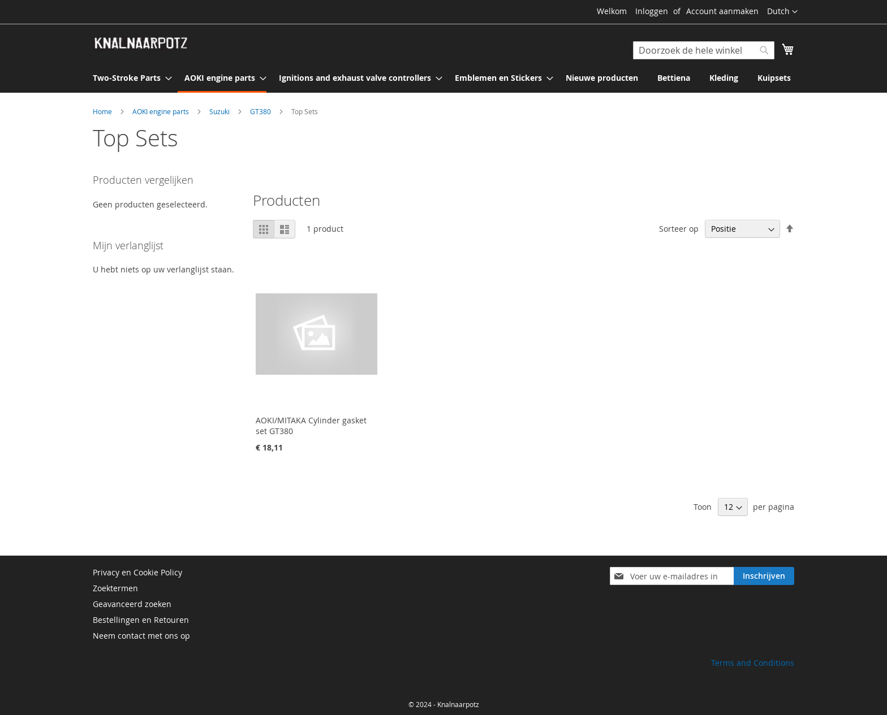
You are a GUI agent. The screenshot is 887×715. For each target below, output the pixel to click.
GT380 (261, 111)
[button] (782, 12)
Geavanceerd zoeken (132, 604)
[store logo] (141, 43)
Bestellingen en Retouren (141, 619)
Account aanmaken (722, 11)
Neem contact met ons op (141, 635)
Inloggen (651, 11)
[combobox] (703, 50)
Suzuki (220, 111)
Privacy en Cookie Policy (137, 572)
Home (103, 111)
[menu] (443, 78)
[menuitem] (129, 77)
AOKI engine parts (161, 111)
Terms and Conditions (752, 662)
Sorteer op (679, 228)
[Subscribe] (764, 576)
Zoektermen (115, 588)
